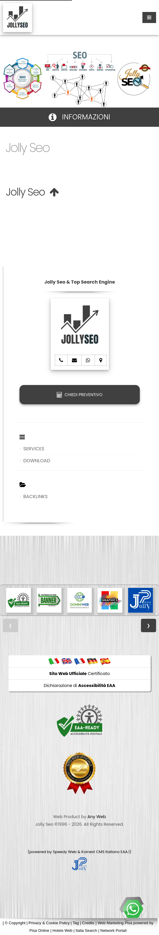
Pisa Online (39, 930)
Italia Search (86, 930)
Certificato (79, 673)
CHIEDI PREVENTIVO (79, 395)
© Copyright (15, 923)
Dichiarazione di (79, 685)
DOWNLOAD (36, 460)
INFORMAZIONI (79, 117)
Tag (76, 923)
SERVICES (33, 448)
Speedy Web (65, 852)
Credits (88, 923)
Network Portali (113, 930)
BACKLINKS (35, 496)
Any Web (96, 817)
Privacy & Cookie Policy (49, 923)
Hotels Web (62, 930)
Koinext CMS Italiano (101, 852)
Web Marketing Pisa (115, 923)
